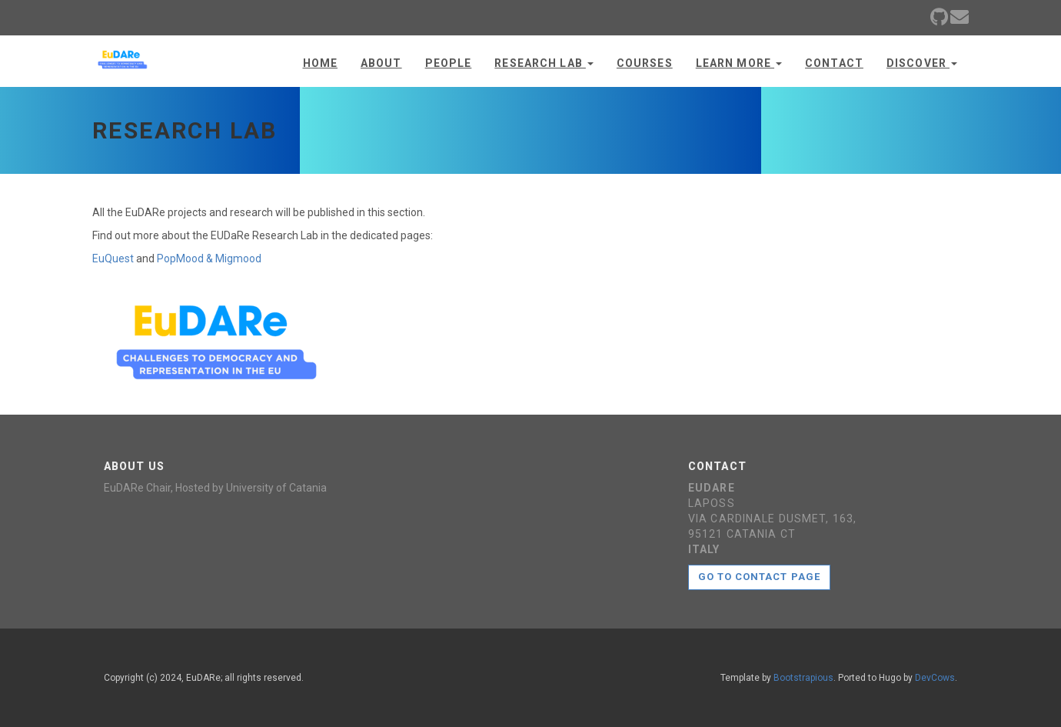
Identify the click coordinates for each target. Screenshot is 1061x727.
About (381, 63)
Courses (645, 63)
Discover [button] (921, 63)
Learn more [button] (739, 63)
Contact (834, 63)
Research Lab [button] (544, 63)
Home (320, 63)
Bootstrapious (803, 677)
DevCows (935, 677)
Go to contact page (759, 576)
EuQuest (113, 258)
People (448, 63)
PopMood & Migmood (209, 258)
